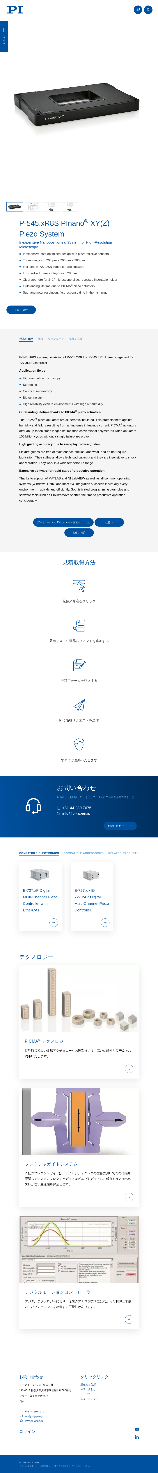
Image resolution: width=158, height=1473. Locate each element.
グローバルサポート (28, 1466)
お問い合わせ (88, 1389)
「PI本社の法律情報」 (61, 1466)
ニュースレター (89, 1398)
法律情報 (44, 1466)
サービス (85, 1394)
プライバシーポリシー (83, 1466)
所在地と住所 (88, 1384)
